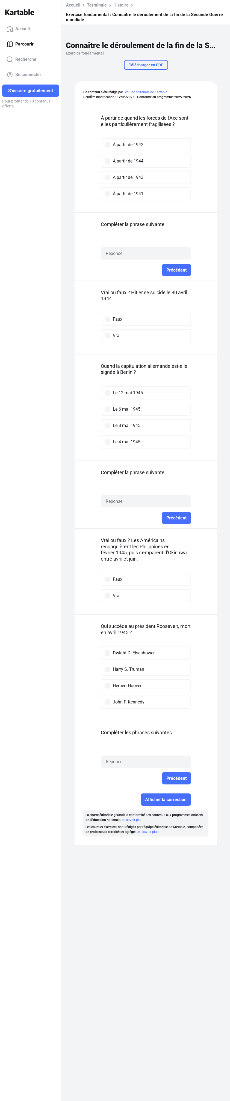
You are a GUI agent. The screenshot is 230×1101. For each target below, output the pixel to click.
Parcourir (20, 44)
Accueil (18, 29)
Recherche (21, 59)
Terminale (97, 5)
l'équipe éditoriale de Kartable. (146, 92)
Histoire (121, 5)
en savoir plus (132, 820)
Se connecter (24, 74)
